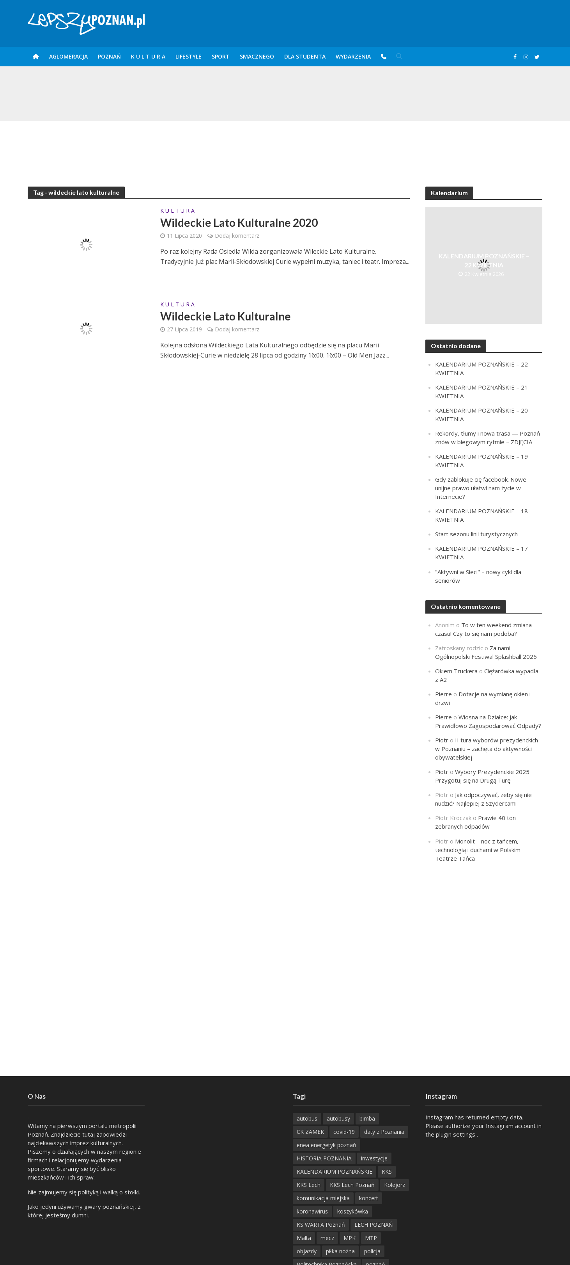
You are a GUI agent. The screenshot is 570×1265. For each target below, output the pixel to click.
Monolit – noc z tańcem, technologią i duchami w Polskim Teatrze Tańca (477, 849)
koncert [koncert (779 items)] (368, 1198)
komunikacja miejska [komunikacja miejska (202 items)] (323, 1198)
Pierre (443, 694)
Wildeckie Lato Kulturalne (225, 316)
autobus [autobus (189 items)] (307, 1118)
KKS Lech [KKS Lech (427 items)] (308, 1184)
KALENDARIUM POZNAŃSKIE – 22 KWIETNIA (484, 260)
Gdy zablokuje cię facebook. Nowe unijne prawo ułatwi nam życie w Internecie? (480, 487)
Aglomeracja (68, 56)
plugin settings (456, 1134)
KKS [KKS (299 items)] (387, 1171)
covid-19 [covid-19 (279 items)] (344, 1131)
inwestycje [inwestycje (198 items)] (374, 1158)
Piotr (441, 740)
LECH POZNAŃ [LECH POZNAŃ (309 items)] (373, 1224)
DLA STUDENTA (305, 56)
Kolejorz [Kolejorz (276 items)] (394, 1184)
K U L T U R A (148, 56)
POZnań (109, 56)
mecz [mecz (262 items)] (327, 1238)
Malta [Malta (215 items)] (304, 1238)
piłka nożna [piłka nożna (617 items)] (340, 1251)
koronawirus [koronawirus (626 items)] (312, 1211)
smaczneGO (257, 56)
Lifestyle (188, 56)
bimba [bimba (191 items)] (367, 1118)
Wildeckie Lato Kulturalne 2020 (239, 222)
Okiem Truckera (456, 671)
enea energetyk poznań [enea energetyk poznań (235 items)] (326, 1145)
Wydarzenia (353, 56)
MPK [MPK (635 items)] (349, 1238)
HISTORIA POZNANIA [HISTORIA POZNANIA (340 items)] (324, 1158)
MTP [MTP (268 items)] (371, 1238)
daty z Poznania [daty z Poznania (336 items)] (384, 1131)
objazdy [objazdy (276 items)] (307, 1251)
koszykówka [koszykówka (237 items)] (352, 1211)
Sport (221, 56)
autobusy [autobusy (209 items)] (338, 1118)
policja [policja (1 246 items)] (372, 1251)
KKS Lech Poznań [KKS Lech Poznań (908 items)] (352, 1184)
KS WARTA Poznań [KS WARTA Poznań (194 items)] (321, 1224)
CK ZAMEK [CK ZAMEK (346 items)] (310, 1131)
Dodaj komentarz (237, 235)
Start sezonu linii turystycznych (476, 534)
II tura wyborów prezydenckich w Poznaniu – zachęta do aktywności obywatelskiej (486, 748)
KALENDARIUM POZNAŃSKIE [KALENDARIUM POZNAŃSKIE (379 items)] (334, 1171)
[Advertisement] (285, 146)
